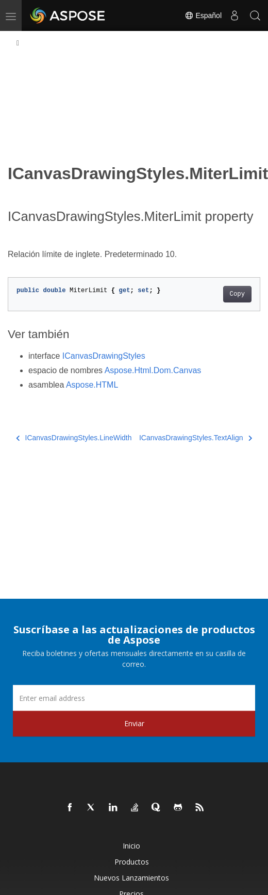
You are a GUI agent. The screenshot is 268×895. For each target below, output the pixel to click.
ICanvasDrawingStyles (103, 355)
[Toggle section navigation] (18, 43)
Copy (237, 294)
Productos (131, 862)
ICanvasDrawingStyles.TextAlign (195, 438)
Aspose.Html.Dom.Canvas (153, 370)
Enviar (134, 723)
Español (203, 15)
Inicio (131, 846)
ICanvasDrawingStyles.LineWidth (73, 438)
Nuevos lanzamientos (131, 878)
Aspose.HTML (92, 384)
